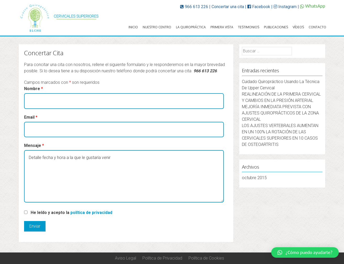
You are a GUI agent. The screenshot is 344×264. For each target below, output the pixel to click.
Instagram (285, 6)
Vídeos (298, 27)
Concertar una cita (228, 6)
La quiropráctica (191, 27)
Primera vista (221, 27)
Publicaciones (276, 27)
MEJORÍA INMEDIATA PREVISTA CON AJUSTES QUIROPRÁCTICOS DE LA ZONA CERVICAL (280, 113)
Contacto (317, 27)
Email (30, 117)
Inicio (133, 27)
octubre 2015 (254, 177)
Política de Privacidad (162, 258)
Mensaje (34, 145)
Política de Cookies (206, 258)
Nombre (33, 88)
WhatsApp (312, 6)
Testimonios (248, 27)
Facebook (258, 6)
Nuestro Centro (157, 27)
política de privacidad (91, 212)
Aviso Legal (125, 258)
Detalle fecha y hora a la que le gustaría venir (124, 176)
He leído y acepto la (71, 212)
